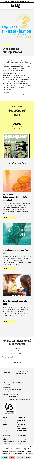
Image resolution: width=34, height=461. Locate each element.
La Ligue (17, 5)
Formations (16, 348)
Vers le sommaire (17, 123)
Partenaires (6, 431)
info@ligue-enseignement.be (10, 394)
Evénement (6, 44)
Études (19, 426)
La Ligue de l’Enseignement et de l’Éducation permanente (17, 1)
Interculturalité (22, 435)
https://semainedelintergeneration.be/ (15, 95)
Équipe (4, 422)
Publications (16, 353)
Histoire (5, 424)
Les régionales (6, 430)
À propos (5, 420)
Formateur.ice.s (7, 443)
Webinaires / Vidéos (22, 428)
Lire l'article (9, 217)
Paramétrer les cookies (23, 458)
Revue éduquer (21, 422)
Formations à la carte (8, 441)
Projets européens (22, 430)
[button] (30, 5)
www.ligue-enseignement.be (10, 396)
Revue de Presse (16, 350)
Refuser (12, 458)
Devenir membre (7, 428)
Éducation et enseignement (21, 419)
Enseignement (21, 424)
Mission (19, 438)
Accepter (4, 458)
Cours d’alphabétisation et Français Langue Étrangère (24, 441)
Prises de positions (8, 426)
